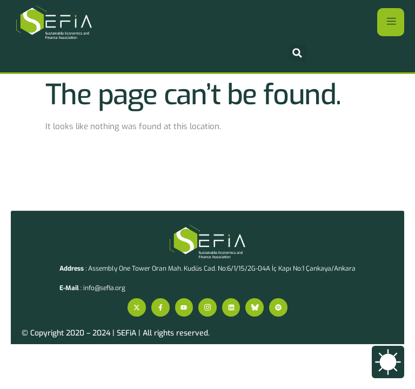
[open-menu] (390, 22)
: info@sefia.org (92, 288)
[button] (297, 53)
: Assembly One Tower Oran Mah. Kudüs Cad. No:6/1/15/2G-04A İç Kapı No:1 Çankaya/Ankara (207, 268)
